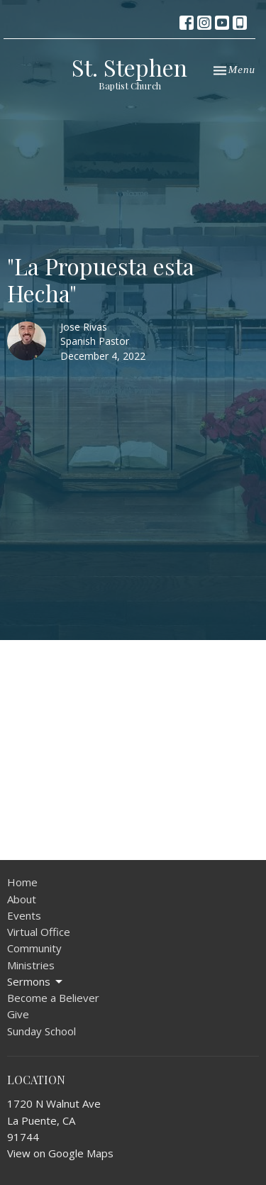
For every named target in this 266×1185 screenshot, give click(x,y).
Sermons (36, 981)
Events (24, 915)
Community (34, 948)
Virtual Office (38, 932)
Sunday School (41, 1031)
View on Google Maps (60, 1153)
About (21, 899)
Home (22, 882)
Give (18, 1014)
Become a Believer (53, 998)
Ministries (31, 965)
